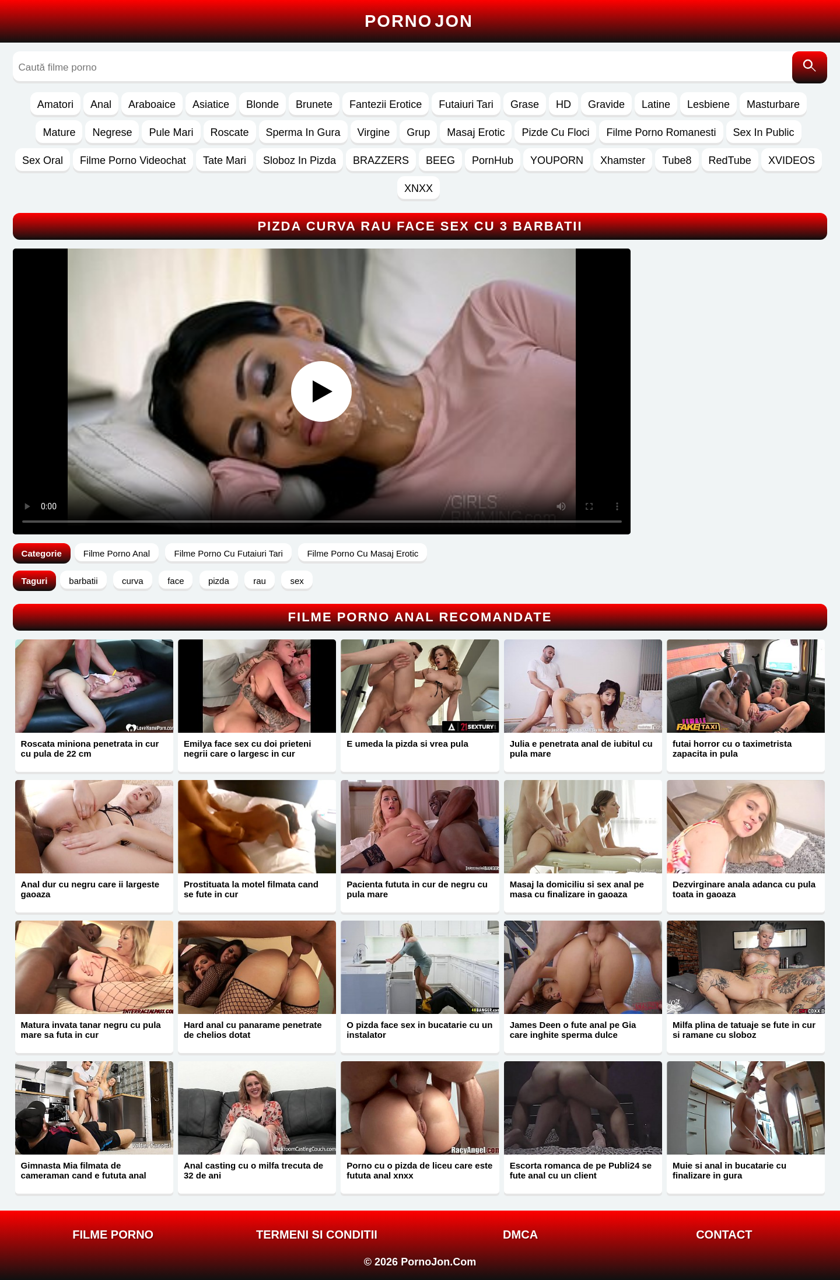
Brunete (314, 104)
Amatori (55, 104)
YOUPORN (556, 160)
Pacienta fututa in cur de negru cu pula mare (417, 889)
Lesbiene (708, 104)
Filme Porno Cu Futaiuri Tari (228, 553)
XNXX (418, 188)
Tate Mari (224, 160)
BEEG (440, 160)
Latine (656, 104)
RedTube (730, 160)
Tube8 (676, 160)
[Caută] (809, 67)
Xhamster (622, 160)
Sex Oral (42, 160)
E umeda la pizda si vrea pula (407, 744)
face (175, 581)
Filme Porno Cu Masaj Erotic (362, 553)
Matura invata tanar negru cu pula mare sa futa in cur (91, 1030)
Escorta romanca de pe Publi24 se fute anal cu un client (581, 1170)
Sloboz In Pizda (299, 160)
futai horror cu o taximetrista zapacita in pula (732, 748)
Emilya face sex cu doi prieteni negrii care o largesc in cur (247, 748)
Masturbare (773, 104)
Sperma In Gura (303, 132)
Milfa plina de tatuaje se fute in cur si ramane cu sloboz (744, 1030)
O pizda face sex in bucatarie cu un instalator (419, 1030)
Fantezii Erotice (385, 104)
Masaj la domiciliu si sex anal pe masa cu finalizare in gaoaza (577, 889)
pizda (218, 581)
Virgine (374, 132)
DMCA (520, 1234)
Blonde (262, 104)
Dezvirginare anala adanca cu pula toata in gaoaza (744, 889)
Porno (419, 21)
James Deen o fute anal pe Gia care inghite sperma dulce (573, 1030)
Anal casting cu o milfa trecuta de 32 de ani (253, 1170)
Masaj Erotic (476, 132)
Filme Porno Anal (116, 553)
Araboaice (152, 104)
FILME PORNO (112, 1234)
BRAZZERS (381, 160)
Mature (59, 132)
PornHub (492, 160)
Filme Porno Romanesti (661, 132)
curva (133, 581)
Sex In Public (763, 132)
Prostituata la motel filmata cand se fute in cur (251, 889)
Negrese (112, 132)
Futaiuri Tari (466, 104)
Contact (724, 1234)
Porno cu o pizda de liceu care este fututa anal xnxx (419, 1170)
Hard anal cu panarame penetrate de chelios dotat (253, 1030)
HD (563, 104)
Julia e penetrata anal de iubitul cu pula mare (581, 748)
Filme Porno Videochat (133, 160)
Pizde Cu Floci (555, 132)
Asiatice (210, 104)
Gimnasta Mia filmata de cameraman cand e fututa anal (83, 1170)
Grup (418, 132)
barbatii (83, 581)
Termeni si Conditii (316, 1234)
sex (296, 581)
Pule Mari (171, 132)
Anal (100, 104)
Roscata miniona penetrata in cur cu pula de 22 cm (90, 748)
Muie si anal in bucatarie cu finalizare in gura (729, 1170)
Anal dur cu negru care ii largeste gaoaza (90, 889)
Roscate (230, 132)
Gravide (606, 104)
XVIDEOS (791, 160)
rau (259, 581)
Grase (524, 104)
